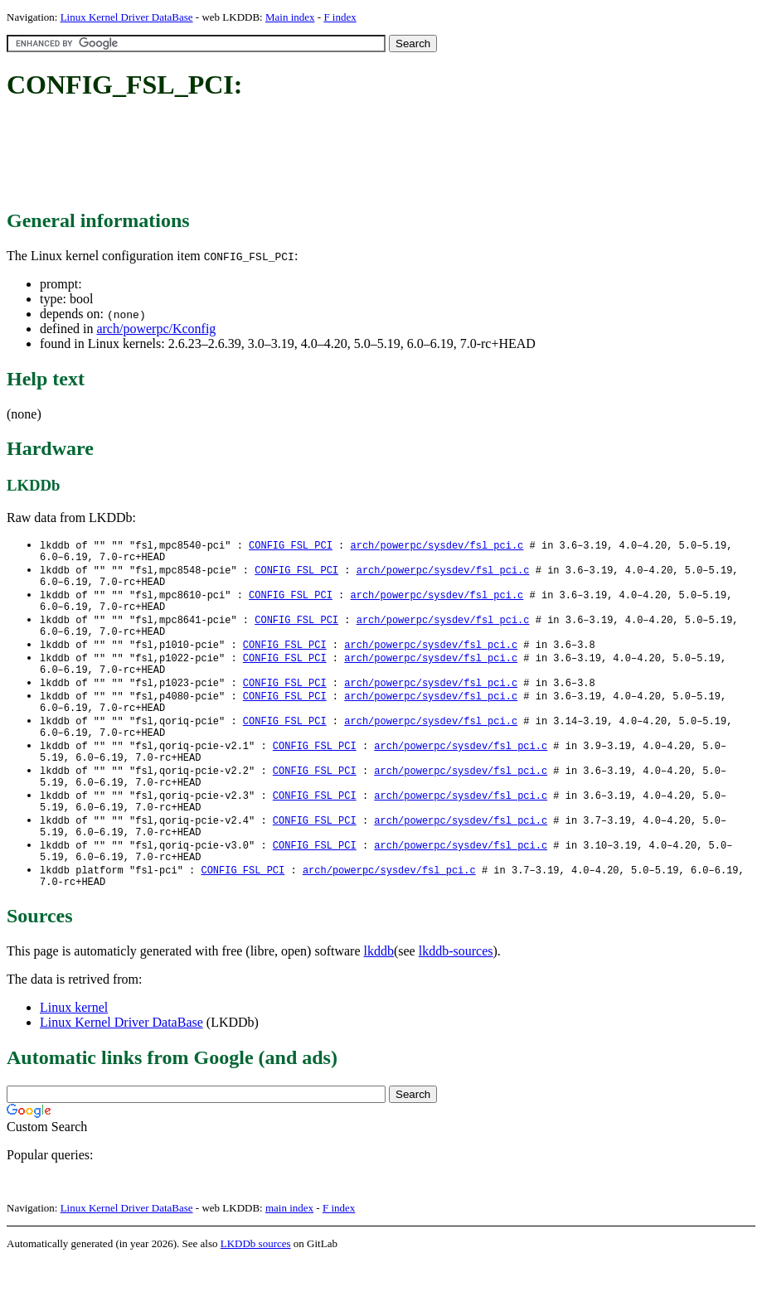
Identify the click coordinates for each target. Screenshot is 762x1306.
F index (339, 17)
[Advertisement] (308, 156)
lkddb (379, 996)
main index (289, 1252)
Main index (290, 17)
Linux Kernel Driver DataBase (127, 17)
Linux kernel (74, 1052)
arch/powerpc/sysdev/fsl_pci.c (436, 546)
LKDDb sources (256, 1288)
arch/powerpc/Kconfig (156, 329)
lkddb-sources (456, 996)
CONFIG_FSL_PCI (290, 546)
